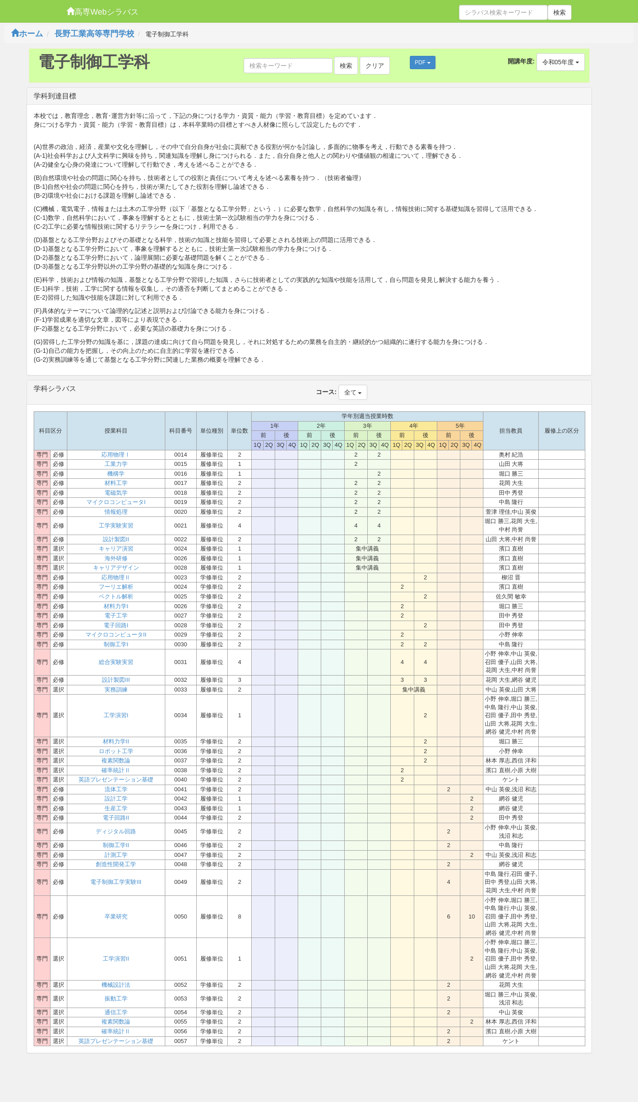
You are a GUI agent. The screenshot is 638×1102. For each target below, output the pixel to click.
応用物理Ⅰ (115, 454)
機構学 (115, 473)
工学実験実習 (116, 525)
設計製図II (116, 539)
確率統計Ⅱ (115, 770)
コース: (326, 391)
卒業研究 (116, 916)
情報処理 (116, 511)
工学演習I (116, 715)
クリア (375, 65)
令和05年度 (560, 62)
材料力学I (116, 606)
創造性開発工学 (116, 864)
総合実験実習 (116, 662)
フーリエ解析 (116, 586)
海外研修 (116, 558)
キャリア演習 (116, 548)
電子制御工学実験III (115, 882)
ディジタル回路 (116, 831)
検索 (559, 12)
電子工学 (116, 615)
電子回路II (116, 817)
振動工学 (116, 998)
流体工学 (116, 789)
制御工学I (116, 644)
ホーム (27, 33)
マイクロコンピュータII (116, 634)
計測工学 (116, 855)
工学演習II (116, 958)
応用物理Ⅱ (115, 577)
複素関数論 (115, 760)
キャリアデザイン (116, 567)
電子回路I (116, 625)
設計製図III (116, 679)
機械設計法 (115, 984)
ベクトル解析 (116, 596)
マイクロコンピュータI (116, 502)
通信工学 (116, 1012)
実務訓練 (116, 689)
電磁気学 (116, 492)
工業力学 (116, 464)
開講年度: (521, 61)
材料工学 (116, 483)
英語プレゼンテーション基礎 (115, 779)
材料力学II (116, 741)
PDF (422, 62)
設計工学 (116, 798)
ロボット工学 (116, 751)
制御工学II (116, 845)
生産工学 (116, 808)
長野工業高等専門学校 (94, 33)
